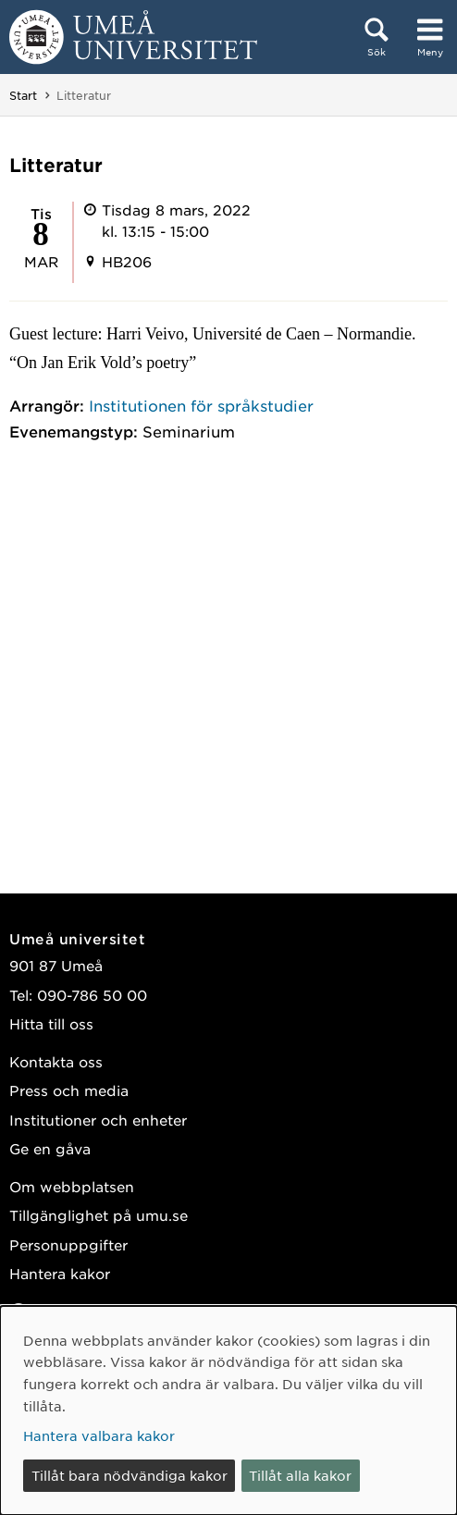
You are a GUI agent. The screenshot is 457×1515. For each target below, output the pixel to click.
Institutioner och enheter (98, 1119)
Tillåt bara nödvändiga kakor (129, 1475)
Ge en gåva (50, 1148)
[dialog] (228, 1410)
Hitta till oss (51, 1023)
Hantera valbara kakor (99, 1435)
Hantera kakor (59, 1273)
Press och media (69, 1090)
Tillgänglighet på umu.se (98, 1215)
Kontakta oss (56, 1061)
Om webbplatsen (71, 1186)
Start (23, 95)
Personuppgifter (68, 1244)
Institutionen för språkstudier (201, 405)
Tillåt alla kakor (300, 1475)
